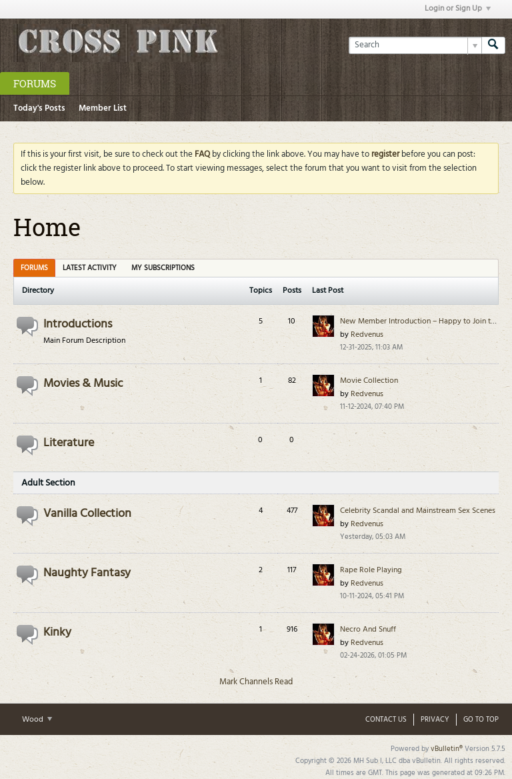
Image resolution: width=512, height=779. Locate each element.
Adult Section (48, 483)
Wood (37, 719)
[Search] (415, 45)
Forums (34, 83)
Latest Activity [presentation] (90, 268)
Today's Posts (39, 108)
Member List (103, 108)
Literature (68, 443)
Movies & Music (83, 384)
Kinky (57, 632)
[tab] (34, 268)
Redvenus (367, 334)
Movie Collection (369, 380)
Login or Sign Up (458, 8)
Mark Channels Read (256, 682)
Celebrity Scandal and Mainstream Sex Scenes (417, 511)
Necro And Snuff (368, 629)
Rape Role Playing (371, 570)
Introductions (77, 324)
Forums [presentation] (34, 268)
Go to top (481, 720)
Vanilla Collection (87, 514)
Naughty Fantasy (87, 573)
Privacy (435, 720)
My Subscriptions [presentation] (163, 268)
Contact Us (386, 720)
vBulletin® (447, 749)
